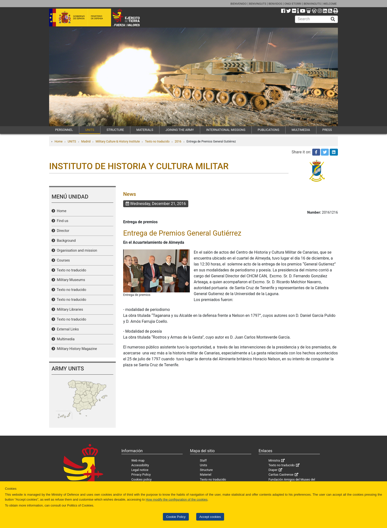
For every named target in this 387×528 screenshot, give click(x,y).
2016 (178, 141)
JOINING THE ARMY (180, 130)
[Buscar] (333, 19)
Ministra (274, 460)
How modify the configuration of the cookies (177, 499)
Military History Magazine (76, 349)
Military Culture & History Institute (118, 141)
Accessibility (140, 465)
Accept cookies (210, 517)
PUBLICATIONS (268, 130)
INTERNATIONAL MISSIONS (225, 130)
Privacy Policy (141, 474)
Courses (62, 260)
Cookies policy (141, 479)
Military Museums (70, 280)
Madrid (86, 141)
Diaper (273, 470)
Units (203, 465)
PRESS (327, 130)
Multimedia (65, 339)
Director (62, 231)
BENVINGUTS (257, 3)
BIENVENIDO (239, 3)
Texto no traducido (157, 141)
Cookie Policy (175, 517)
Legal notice (139, 470)
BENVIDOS (275, 3)
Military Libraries (69, 309)
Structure (206, 470)
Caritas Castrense (281, 474)
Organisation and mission (76, 250)
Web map (138, 460)
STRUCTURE (115, 130)
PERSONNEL (64, 130)
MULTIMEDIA (300, 130)
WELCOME (330, 3)
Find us (61, 221)
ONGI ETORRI (292, 3)
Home (58, 141)
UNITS (89, 130)
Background (65, 241)
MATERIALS (144, 130)
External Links (67, 329)
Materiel (205, 474)
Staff (203, 460)
